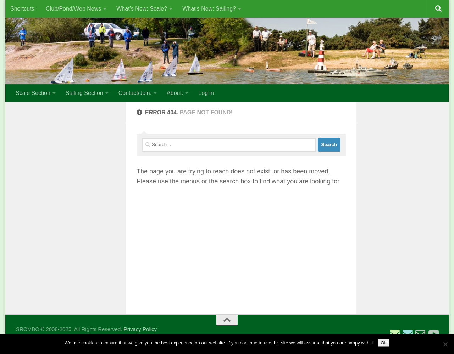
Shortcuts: (23, 9)
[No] (445, 344)
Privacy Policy (140, 329)
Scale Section (33, 93)
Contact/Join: (134, 93)
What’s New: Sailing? (209, 9)
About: (175, 93)
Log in (206, 93)
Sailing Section (84, 93)
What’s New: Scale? (141, 9)
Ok (384, 343)
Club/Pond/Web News (73, 9)
